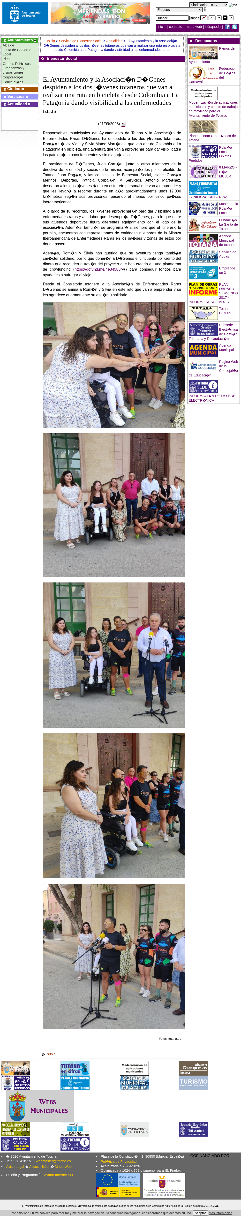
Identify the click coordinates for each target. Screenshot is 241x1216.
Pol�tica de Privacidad (118, 1161)
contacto (175, 27)
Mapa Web (63, 1167)
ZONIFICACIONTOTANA (208, 197)
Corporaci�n (13, 77)
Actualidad (114, 41)
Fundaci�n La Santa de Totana (228, 224)
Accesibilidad (39, 1167)
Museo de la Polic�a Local (228, 208)
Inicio (51, 41)
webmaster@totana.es (53, 1161)
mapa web (194, 27)
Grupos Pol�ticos (17, 64)
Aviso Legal (15, 1167)
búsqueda (213, 27)
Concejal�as (13, 82)
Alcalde (8, 45)
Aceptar (200, 1213)
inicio (162, 27)
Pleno (7, 59)
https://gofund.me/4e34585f (98, 269)
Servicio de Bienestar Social (80, 41)
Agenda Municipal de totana (226, 240)
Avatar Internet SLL (59, 1175)
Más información (221, 1213)
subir (48, 1054)
